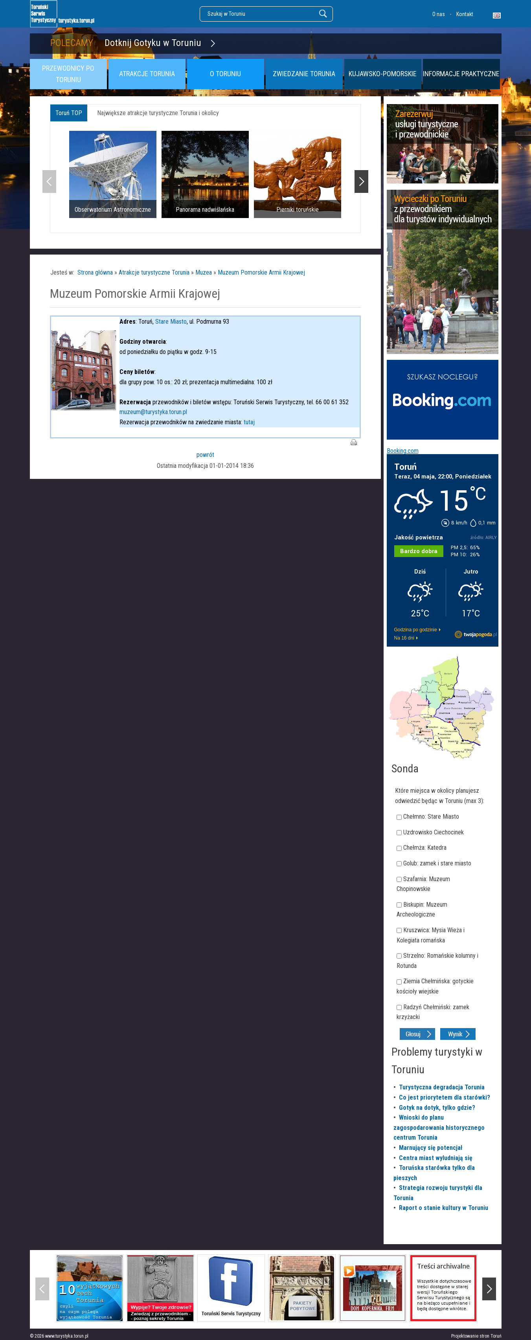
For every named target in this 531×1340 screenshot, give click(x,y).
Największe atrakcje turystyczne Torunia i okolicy (158, 113)
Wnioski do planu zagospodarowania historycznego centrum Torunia (439, 1127)
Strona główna (95, 272)
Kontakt (464, 14)
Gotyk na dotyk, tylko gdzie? (437, 1107)
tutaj (249, 422)
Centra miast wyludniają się (435, 1158)
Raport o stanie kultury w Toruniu (443, 1208)
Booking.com (403, 451)
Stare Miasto (171, 321)
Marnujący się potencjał (431, 1147)
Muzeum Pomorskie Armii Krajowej (261, 272)
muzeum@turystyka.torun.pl (153, 412)
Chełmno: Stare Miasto (431, 816)
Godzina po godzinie (415, 629)
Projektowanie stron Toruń (476, 1336)
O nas (438, 14)
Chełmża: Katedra (424, 847)
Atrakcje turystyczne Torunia (154, 272)
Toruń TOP (68, 113)
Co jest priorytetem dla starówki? (444, 1097)
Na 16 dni (404, 638)
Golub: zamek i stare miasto (437, 863)
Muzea (203, 272)
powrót (205, 454)
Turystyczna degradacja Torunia (442, 1087)
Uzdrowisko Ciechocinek (433, 832)
